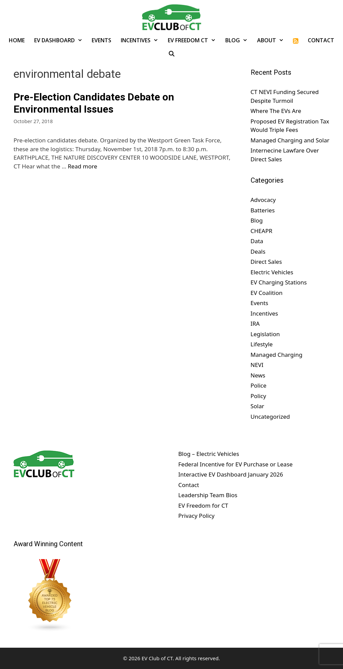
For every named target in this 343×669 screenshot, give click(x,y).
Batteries (263, 210)
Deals (258, 251)
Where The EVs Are (276, 111)
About (273, 40)
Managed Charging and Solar (290, 140)
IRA (255, 323)
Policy (258, 396)
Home (17, 40)
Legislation (265, 334)
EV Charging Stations (279, 282)
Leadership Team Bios (207, 495)
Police (259, 385)
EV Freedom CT (194, 40)
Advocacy (263, 200)
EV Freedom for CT (203, 505)
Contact (321, 40)
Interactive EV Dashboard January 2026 (230, 474)
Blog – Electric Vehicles (208, 454)
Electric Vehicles (272, 272)
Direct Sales (266, 262)
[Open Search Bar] (171, 54)
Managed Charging (276, 355)
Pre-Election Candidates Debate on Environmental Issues (94, 103)
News (258, 375)
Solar (258, 406)
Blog (238, 40)
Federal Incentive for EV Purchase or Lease (235, 464)
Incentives (142, 40)
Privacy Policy (196, 516)
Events (101, 40)
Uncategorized (270, 416)
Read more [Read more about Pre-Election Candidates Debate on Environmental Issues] (82, 166)
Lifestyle (262, 344)
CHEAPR (262, 231)
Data (257, 241)
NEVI (257, 365)
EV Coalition (267, 293)
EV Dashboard (60, 40)
